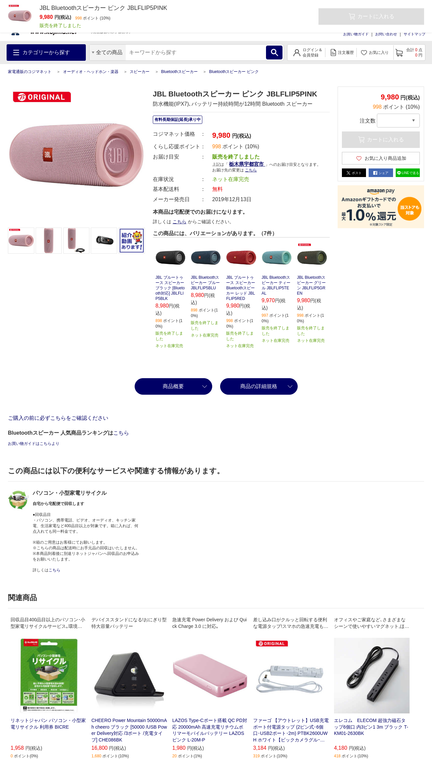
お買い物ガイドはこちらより (33, 443)
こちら (251, 170)
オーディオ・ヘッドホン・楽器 (90, 71)
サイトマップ (414, 34)
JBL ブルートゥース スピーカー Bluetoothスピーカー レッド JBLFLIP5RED (240, 288)
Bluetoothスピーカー (179, 71)
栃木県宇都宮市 (247, 164)
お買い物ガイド (356, 34)
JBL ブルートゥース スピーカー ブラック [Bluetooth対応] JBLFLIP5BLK (170, 288)
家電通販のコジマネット (29, 71)
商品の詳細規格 (258, 386)
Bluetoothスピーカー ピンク (233, 71)
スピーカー (140, 71)
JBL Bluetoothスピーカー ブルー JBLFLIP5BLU (205, 282)
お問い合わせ (386, 34)
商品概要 (173, 386)
